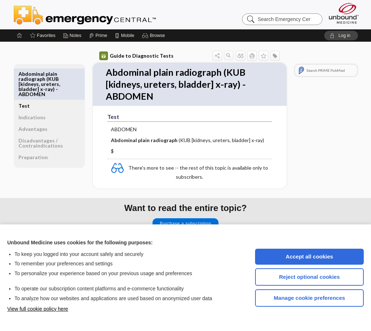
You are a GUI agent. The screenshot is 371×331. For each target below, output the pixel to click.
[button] (154, 35)
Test (24, 74)
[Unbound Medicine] (344, 13)
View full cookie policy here (37, 309)
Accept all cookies (309, 256)
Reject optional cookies (309, 277)
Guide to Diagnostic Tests (136, 55)
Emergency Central (103, 14)
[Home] (19, 35)
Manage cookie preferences (309, 298)
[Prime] (98, 35)
